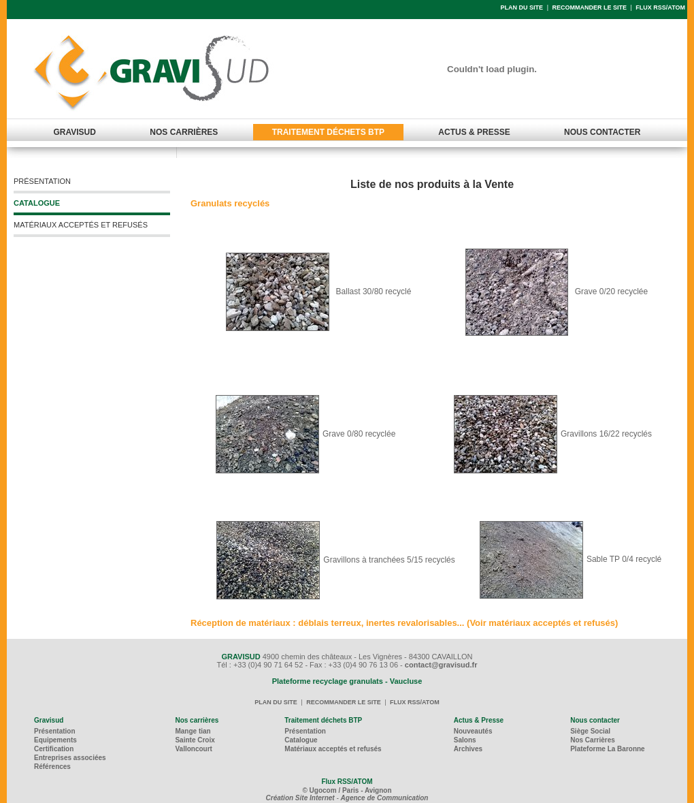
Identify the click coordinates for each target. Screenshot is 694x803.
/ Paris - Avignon (364, 790)
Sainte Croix (194, 740)
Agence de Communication (385, 798)
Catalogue (300, 740)
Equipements (55, 740)
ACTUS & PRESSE (474, 132)
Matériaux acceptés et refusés (332, 749)
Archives (468, 749)
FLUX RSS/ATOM (660, 7)
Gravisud (48, 720)
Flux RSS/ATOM (346, 781)
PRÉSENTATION (42, 181)
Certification (53, 749)
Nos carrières (196, 720)
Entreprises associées (70, 757)
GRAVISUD (75, 132)
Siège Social (590, 731)
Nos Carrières (592, 740)
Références (52, 766)
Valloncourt (193, 749)
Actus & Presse (478, 720)
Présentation (55, 731)
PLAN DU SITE (522, 7)
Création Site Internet (300, 798)
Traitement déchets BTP (323, 720)
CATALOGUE (37, 203)
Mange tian (192, 731)
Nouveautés (473, 731)
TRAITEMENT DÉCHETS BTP (328, 132)
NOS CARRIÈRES (184, 132)
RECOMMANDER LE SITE (589, 7)
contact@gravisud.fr (441, 665)
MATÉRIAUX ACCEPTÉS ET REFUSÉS (81, 225)
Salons (465, 740)
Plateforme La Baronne (607, 749)
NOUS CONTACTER (602, 132)
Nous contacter (595, 720)
